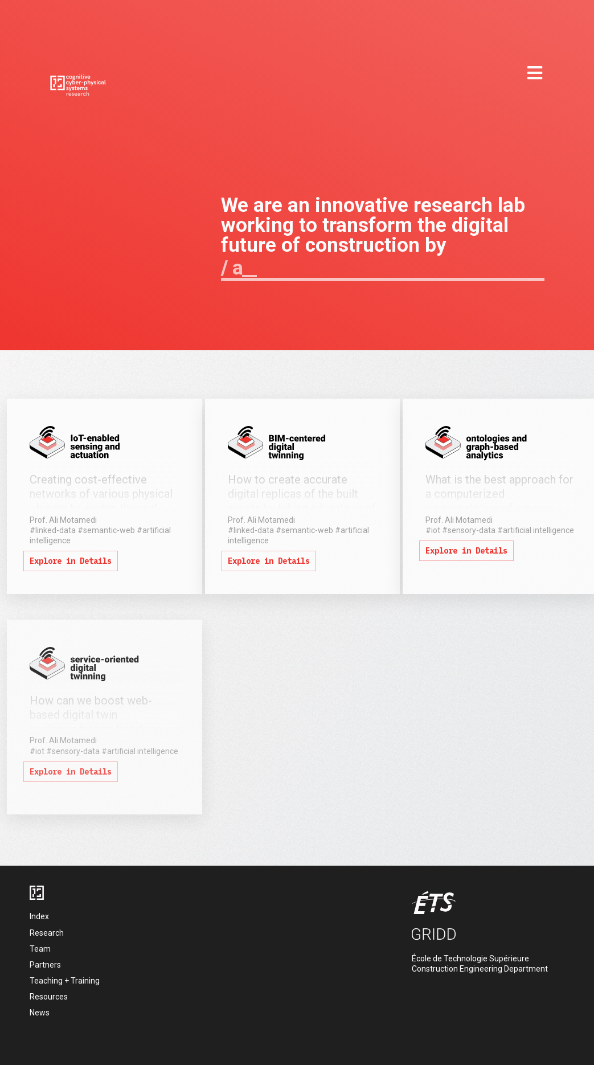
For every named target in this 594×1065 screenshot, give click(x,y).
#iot (432, 530)
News (40, 1012)
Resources (49, 996)
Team (40, 948)
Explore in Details (71, 561)
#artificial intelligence (535, 530)
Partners (45, 964)
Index (39, 916)
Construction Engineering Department (480, 968)
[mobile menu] (534, 73)
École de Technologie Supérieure (470, 958)
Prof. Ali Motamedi (63, 520)
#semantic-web (106, 530)
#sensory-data (468, 530)
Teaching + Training (65, 980)
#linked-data (53, 530)
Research (47, 932)
